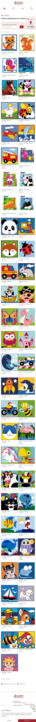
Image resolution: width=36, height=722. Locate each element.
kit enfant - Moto (6, 418)
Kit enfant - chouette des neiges (25, 557)
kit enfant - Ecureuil (23, 52)
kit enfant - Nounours (7, 626)
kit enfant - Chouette (24, 165)
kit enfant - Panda (23, 213)
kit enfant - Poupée (6, 672)
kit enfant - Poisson (6, 534)
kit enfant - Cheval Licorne (8, 465)
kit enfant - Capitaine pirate (25, 304)
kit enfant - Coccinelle (24, 120)
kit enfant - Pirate (6, 304)
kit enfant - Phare (23, 534)
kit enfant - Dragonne (24, 326)
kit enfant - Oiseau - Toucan (25, 488)
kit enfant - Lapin (23, 281)
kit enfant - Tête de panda (8, 236)
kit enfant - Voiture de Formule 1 (26, 372)
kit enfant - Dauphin (23, 75)
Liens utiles (18, 713)
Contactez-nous (22, 683)
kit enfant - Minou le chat (8, 52)
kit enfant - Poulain (6, 97)
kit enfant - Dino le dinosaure (9, 213)
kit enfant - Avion (6, 143)
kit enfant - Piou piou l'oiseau (9, 75)
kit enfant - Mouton (6, 120)
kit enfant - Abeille (23, 418)
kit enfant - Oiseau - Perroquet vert (26, 465)
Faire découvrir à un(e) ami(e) (9, 683)
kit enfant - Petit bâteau (7, 603)
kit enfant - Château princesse (26, 349)
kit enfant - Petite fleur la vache (25, 190)
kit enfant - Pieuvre (23, 511)
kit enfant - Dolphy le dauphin (26, 143)
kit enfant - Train (23, 236)
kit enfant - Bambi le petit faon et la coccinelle (26, 626)
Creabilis (26, 718)
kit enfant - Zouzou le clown (25, 649)
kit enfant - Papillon (6, 326)
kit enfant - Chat (6, 441)
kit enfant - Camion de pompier (7, 166)
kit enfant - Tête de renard (8, 258)
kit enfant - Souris (23, 580)
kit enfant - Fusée (6, 395)
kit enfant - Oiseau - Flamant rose (25, 441)
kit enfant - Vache (23, 97)
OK (21, 27)
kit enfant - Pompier (6, 281)
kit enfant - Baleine (6, 372)
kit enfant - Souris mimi (7, 189)
